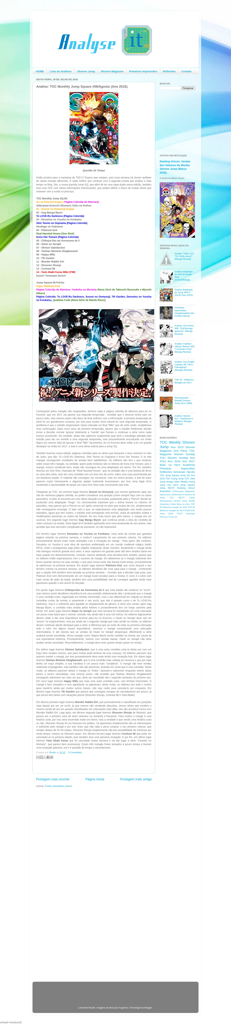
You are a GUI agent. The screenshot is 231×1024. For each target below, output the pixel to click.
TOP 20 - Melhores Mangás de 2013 (184, 381)
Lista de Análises (61, 71)
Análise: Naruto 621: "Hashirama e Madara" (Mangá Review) (184, 420)
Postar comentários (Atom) (58, 786)
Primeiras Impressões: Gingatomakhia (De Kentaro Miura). (184, 311)
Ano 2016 (174, 461)
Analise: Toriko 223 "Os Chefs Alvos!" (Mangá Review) (184, 256)
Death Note (190, 510)
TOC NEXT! (177, 498)
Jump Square (187, 485)
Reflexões (169, 71)
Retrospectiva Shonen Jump (173, 501)
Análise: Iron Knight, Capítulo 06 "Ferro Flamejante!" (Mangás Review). (185, 366)
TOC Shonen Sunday (174, 457)
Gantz (192, 498)
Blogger (148, 1007)
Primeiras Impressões (143, 71)
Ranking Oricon (186, 488)
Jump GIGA (166, 513)
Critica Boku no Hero (180, 504)
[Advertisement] (174, 578)
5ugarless (124, 1007)
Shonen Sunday (184, 454)
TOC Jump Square (169, 475)
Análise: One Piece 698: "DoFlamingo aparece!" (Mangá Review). (184, 329)
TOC (163, 442)
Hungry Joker (173, 481)
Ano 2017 (188, 461)
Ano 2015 (177, 447)
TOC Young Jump (174, 478)
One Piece (180, 450)
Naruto (191, 471)
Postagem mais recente (52, 779)
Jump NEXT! (167, 488)
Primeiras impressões (177, 468)
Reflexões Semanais (172, 471)
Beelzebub (165, 491)
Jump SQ (185, 475)
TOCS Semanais (186, 513)
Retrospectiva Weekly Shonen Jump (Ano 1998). (184, 401)
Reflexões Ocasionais (168, 517)
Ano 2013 (172, 485)
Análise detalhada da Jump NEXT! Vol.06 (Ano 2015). (184, 292)
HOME (40, 71)
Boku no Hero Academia (177, 464)
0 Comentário (75, 752)
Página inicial (94, 779)
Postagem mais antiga (136, 779)
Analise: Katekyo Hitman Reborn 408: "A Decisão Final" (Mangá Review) (185, 348)
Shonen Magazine (112, 71)
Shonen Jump (86, 71)
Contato (186, 71)
